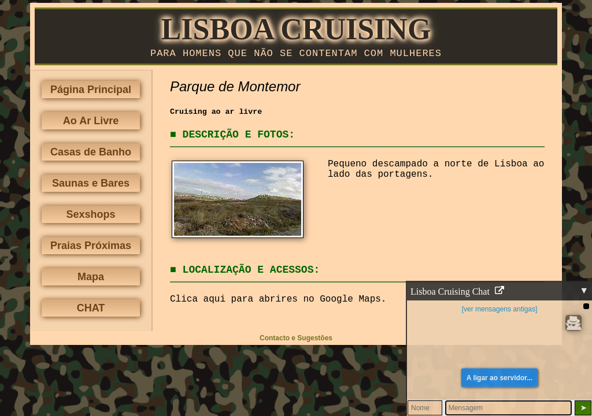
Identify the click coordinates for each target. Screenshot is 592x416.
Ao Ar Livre (91, 123)
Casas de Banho (90, 154)
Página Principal (90, 92)
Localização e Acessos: (251, 272)
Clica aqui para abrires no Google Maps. (278, 301)
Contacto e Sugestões (296, 340)
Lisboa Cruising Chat (457, 291)
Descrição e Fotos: (239, 137)
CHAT (91, 310)
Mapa (90, 279)
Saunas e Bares (91, 185)
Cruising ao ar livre (216, 114)
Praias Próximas (90, 248)
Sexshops (90, 216)
